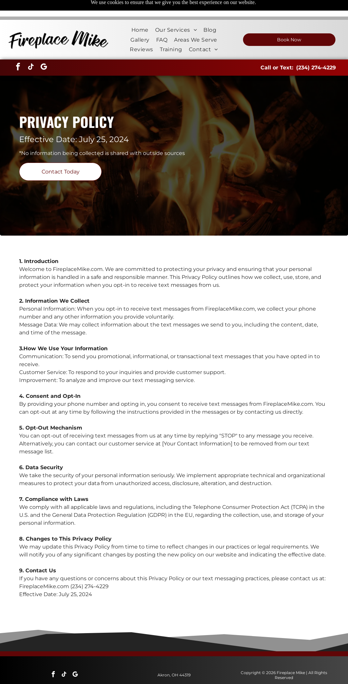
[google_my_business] (43, 51)
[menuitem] (140, 13)
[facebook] (17, 51)
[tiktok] (30, 51)
